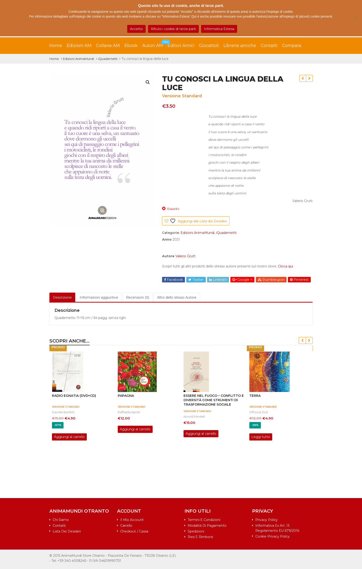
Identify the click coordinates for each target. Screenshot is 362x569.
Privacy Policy (266, 520)
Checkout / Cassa (134, 531)
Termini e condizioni (204, 520)
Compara (291, 45)
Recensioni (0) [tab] (137, 297)
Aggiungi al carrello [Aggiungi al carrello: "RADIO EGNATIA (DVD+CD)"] (69, 437)
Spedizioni (196, 531)
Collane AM (108, 45)
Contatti (269, 45)
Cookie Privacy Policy (272, 536)
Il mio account (132, 520)
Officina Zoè (258, 412)
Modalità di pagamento (207, 525)
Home (55, 45)
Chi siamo (61, 520)
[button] (148, 82)
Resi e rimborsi (200, 537)
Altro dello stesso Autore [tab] (176, 297)
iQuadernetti (108, 59)
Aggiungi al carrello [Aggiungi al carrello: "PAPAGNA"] (135, 429)
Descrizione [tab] (62, 297)
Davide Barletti (63, 412)
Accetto (136, 29)
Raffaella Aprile (129, 412)
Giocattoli (209, 45)
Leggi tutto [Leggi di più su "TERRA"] (260, 437)
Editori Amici (181, 45)
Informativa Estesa (219, 29)
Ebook (131, 45)
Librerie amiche (239, 45)
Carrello (126, 525)
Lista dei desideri (67, 531)
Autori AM (155, 44)
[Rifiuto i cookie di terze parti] (356, 18)
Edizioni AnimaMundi (78, 59)
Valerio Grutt (185, 256)
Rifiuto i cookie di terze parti (173, 29)
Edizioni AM (79, 45)
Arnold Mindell (194, 416)
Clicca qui (285, 266)
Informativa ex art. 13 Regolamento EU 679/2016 (277, 528)
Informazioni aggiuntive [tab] (99, 297)
